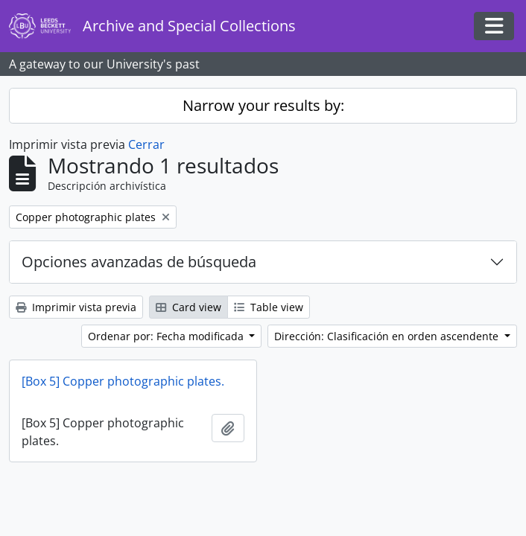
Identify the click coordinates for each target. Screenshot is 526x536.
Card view (188, 307)
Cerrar (146, 144)
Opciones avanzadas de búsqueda (139, 262)
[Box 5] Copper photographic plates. (123, 381)
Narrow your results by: (263, 105)
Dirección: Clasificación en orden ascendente (387, 336)
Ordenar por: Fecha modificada (167, 336)
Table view (268, 307)
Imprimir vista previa (76, 307)
